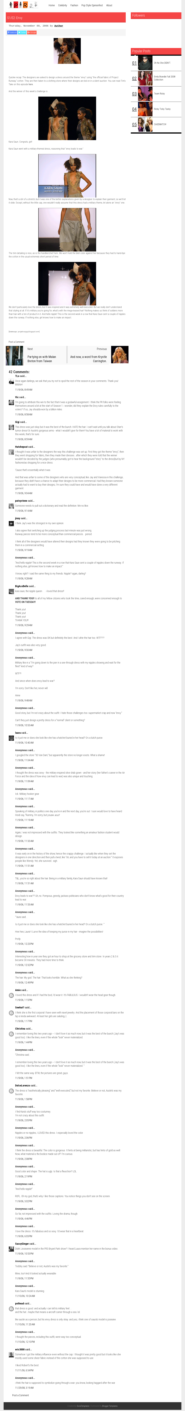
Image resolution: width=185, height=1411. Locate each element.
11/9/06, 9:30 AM (23, 651)
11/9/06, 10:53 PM (24, 1254)
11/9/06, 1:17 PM (23, 1022)
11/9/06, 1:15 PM (23, 1001)
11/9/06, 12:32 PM (24, 966)
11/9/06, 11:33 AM (24, 842)
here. (31, 85)
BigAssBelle (21, 587)
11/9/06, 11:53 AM (24, 905)
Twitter (28, 33)
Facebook (14, 33)
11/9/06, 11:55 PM (24, 1279)
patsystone (21, 501)
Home (52, 5)
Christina (20, 1029)
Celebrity (62, 5)
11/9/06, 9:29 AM (23, 626)
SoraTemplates (83, 1407)
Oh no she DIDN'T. (162, 62)
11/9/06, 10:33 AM (24, 726)
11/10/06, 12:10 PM (25, 1342)
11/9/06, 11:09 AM (24, 782)
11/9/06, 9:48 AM (23, 701)
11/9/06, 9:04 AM (23, 494)
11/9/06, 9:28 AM (23, 579)
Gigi (17, 423)
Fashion (74, 5)
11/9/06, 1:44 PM (23, 1043)
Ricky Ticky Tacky (162, 109)
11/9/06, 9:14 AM (23, 511)
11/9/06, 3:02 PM (23, 1202)
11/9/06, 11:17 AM (24, 799)
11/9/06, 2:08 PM (23, 1160)
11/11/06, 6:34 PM (24, 1371)
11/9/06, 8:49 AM (23, 390)
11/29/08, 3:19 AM (24, 1388)
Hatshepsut (21, 447)
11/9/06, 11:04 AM (24, 761)
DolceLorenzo (22, 1086)
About (109, 5)
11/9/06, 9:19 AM (23, 551)
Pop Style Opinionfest (92, 5)
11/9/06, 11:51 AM (24, 866)
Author (58, 26)
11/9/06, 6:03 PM (23, 1237)
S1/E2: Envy (20, 17)
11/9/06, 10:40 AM (24, 743)
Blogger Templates (110, 1407)
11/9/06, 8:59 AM (23, 440)
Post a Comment (16, 343)
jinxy (17, 519)
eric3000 (20, 1350)
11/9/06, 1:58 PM (23, 1100)
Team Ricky (159, 93)
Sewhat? (19, 1008)
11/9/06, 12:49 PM (24, 983)
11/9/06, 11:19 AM (24, 821)
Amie (18, 991)
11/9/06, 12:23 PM (24, 944)
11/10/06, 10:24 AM (25, 1297)
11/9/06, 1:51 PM (23, 1079)
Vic (17, 398)
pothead (19, 1304)
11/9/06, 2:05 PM (23, 1121)
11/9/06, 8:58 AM (23, 415)
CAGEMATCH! (160, 124)
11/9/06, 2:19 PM (23, 1177)
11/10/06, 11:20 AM (25, 1325)
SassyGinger (22, 1244)
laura (18, 733)
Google (41, 33)
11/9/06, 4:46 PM (23, 1219)
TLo (17, 377)
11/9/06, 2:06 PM (23, 1138)
